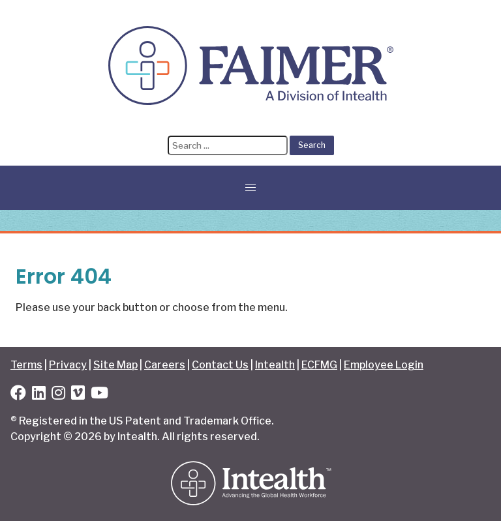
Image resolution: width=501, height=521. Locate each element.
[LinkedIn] (39, 395)
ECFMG (319, 365)
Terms (26, 365)
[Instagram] (58, 395)
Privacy (68, 365)
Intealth (275, 365)
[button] (250, 188)
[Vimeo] (78, 395)
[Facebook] (18, 395)
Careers (164, 365)
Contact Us (220, 365)
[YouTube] (99, 395)
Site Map (115, 365)
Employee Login (383, 365)
